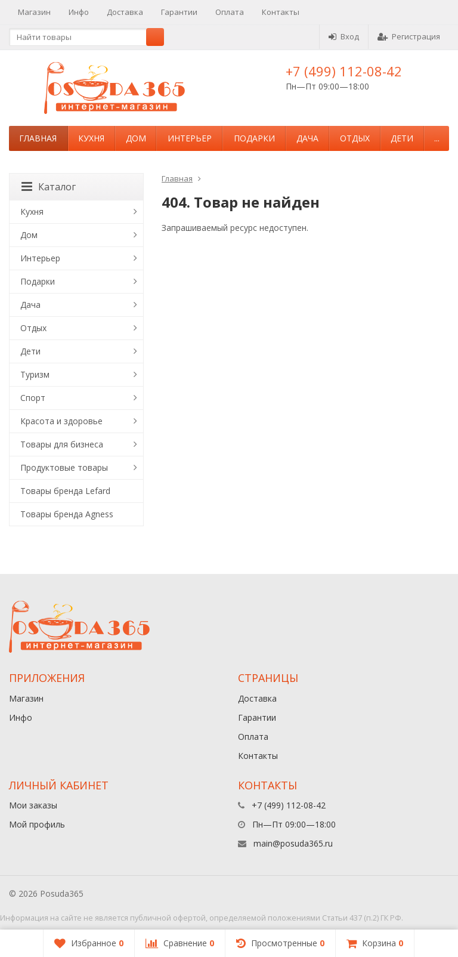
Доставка (125, 12)
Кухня (91, 138)
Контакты (280, 12)
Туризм (34, 374)
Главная (38, 138)
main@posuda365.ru (293, 843)
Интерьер (190, 138)
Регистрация (408, 36)
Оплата (229, 12)
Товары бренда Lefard (65, 490)
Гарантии (179, 12)
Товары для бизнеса (61, 444)
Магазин (34, 12)
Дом (136, 138)
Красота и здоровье (61, 421)
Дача (307, 138)
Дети (402, 138)
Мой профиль (37, 824)
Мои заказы (33, 805)
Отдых (355, 138)
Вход (344, 36)
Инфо (79, 12)
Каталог (48, 186)
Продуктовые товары (64, 467)
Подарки (254, 138)
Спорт (32, 397)
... (437, 138)
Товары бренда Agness (66, 514)
